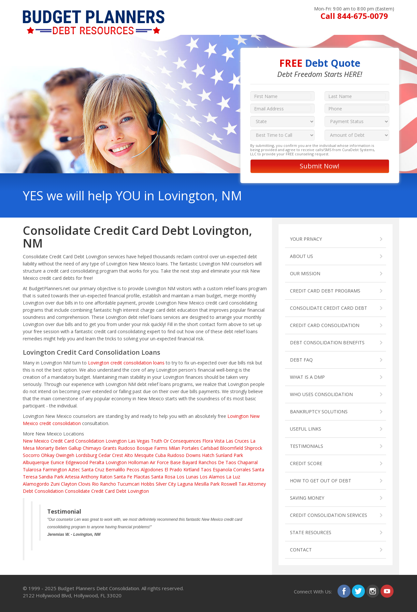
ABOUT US (301, 256)
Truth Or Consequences (176, 441)
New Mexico (36, 441)
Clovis (84, 484)
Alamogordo (36, 484)
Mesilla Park (207, 484)
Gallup (74, 448)
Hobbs (147, 484)
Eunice (57, 462)
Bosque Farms (152, 448)
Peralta (96, 462)
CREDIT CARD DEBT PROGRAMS (325, 291)
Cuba (160, 455)
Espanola (222, 469)
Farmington (55, 469)
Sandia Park (51, 477)
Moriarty (45, 448)
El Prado (173, 469)
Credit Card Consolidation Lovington (88, 441)
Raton (106, 477)
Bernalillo (115, 469)
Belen (61, 448)
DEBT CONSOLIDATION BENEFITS (327, 342)
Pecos (132, 469)
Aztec (74, 469)
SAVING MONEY (307, 498)
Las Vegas (139, 441)
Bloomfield (231, 448)
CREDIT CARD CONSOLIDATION (324, 325)
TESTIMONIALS (306, 446)
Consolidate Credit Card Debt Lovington (107, 491)
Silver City (166, 484)
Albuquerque (36, 462)
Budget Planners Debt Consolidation (98, 588)
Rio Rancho (104, 484)
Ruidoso (126, 448)
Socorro (31, 455)
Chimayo (92, 448)
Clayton (69, 484)
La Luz (233, 477)
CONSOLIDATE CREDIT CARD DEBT (328, 308)
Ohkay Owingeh (57, 455)
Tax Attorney (252, 484)
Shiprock (253, 448)
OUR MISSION (305, 273)
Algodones (152, 469)
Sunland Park (229, 455)
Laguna (185, 484)
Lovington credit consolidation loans (126, 363)
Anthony (89, 477)
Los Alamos (212, 477)
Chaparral (247, 462)
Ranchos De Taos (217, 462)
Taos (206, 469)
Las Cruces (237, 441)
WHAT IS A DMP (307, 377)
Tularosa (32, 469)
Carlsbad (209, 448)
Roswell (229, 484)
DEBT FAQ (301, 360)
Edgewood (76, 462)
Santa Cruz (92, 469)
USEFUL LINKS (305, 429)
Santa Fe (123, 477)
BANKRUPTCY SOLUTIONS (319, 411)
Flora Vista (213, 441)
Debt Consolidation (43, 491)
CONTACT (301, 550)
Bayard (189, 462)
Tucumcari (128, 484)
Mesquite (144, 455)
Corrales (242, 469)
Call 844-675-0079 (354, 15)
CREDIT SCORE (306, 463)
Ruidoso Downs (184, 455)
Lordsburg (86, 455)
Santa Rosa (163, 477)
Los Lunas (187, 477)
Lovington (116, 462)
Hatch (208, 455)
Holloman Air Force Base (154, 462)
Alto (128, 455)
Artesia (72, 477)
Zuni (55, 484)
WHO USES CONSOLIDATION (321, 394)
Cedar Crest (110, 455)
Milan (174, 448)
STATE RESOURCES (310, 532)
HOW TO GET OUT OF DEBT (320, 480)
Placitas (142, 477)
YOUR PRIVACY (306, 239)
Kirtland (191, 469)
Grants (110, 448)
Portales (190, 448)
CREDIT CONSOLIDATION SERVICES (328, 515)
